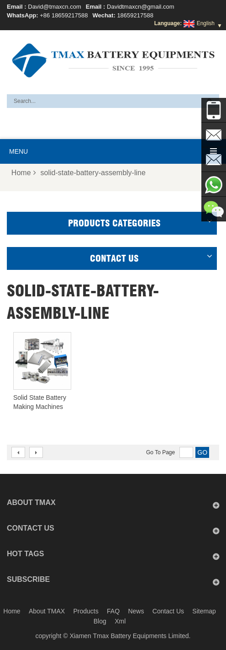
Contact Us (168, 611)
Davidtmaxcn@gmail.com (140, 6)
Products (85, 611)
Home (23, 173)
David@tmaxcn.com (54, 6)
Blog (100, 621)
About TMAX (47, 611)
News (136, 611)
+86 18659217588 (64, 15)
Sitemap (203, 611)
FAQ (113, 611)
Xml (120, 621)
